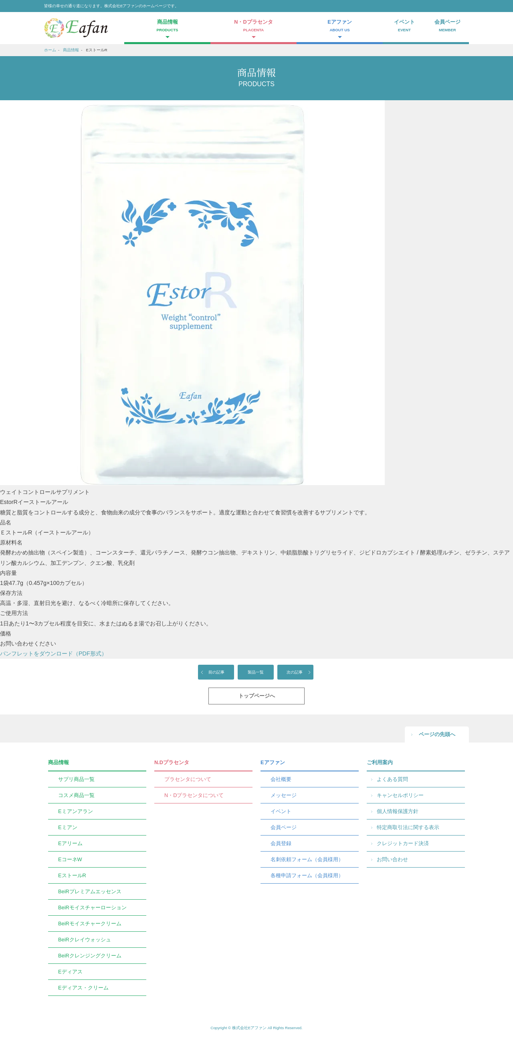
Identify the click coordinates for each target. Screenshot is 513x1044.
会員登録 (281, 843)
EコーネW (70, 859)
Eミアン (67, 827)
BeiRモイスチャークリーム (89, 924)
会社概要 (281, 779)
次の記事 (295, 672)
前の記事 (216, 672)
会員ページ (447, 26)
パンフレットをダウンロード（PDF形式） (53, 653)
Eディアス (70, 972)
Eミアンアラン (75, 811)
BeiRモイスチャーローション (92, 907)
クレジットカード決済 (403, 843)
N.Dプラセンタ (171, 762)
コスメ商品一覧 (76, 795)
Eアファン (273, 762)
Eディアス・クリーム (83, 988)
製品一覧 (256, 672)
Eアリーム (70, 843)
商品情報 (71, 50)
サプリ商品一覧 (76, 779)
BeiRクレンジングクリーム (89, 956)
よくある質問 (392, 779)
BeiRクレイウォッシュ (84, 940)
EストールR (72, 875)
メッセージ (284, 795)
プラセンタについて (187, 779)
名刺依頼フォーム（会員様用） (307, 859)
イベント (404, 26)
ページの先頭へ (437, 734)
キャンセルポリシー (400, 795)
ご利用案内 (380, 762)
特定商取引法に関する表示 (408, 827)
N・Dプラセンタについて (194, 795)
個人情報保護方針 (397, 811)
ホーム (50, 50)
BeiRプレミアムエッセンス (89, 891)
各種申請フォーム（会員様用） (307, 875)
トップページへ (256, 696)
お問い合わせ (392, 859)
